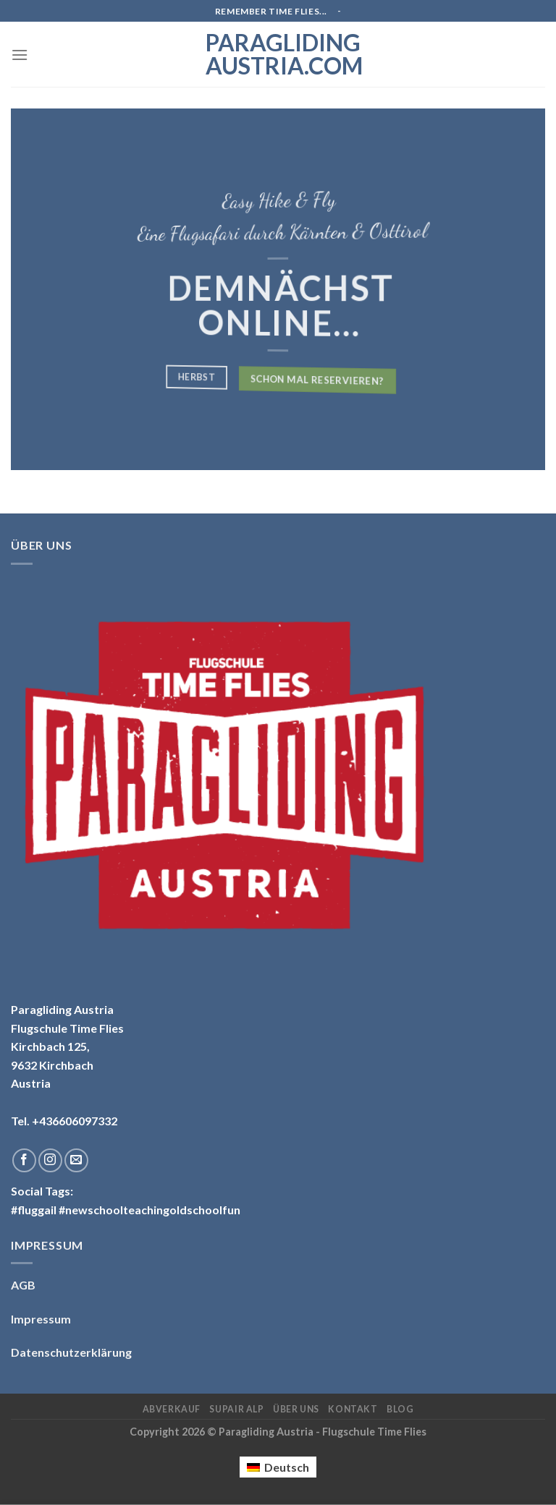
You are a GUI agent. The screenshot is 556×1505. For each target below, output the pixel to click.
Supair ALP (236, 1409)
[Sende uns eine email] (76, 1160)
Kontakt (352, 1409)
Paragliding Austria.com (278, 54)
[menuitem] (278, 1467)
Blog (400, 1409)
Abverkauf (172, 1409)
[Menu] (19, 54)
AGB (23, 1285)
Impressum (41, 1319)
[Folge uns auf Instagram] (50, 1160)
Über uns (296, 1409)
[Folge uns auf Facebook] (24, 1160)
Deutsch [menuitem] (286, 1467)
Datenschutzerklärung (71, 1352)
